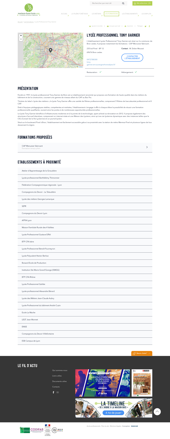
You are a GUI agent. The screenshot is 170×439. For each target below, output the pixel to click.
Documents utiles (59, 381)
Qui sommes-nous (59, 370)
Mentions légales (115, 426)
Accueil (20, 22)
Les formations (111, 14)
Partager (140, 26)
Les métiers (96, 14)
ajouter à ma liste (97, 26)
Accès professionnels (93, 426)
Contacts (56, 387)
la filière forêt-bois (79, 14)
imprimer (130, 26)
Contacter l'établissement (132, 58)
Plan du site (105, 426)
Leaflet (79, 67)
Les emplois (146, 14)
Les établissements (130, 14)
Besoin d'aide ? (141, 353)
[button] (50, 50)
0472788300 (92, 60)
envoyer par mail (114, 26)
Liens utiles (57, 376)
